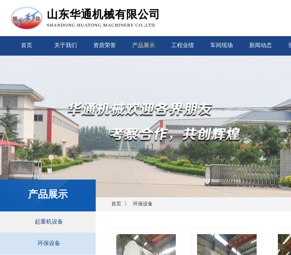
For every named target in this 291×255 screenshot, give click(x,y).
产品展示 (143, 45)
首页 (26, 45)
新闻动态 (260, 45)
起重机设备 (49, 222)
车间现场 (221, 45)
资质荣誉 (104, 45)
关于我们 (65, 45)
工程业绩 (182, 45)
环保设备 (143, 203)
